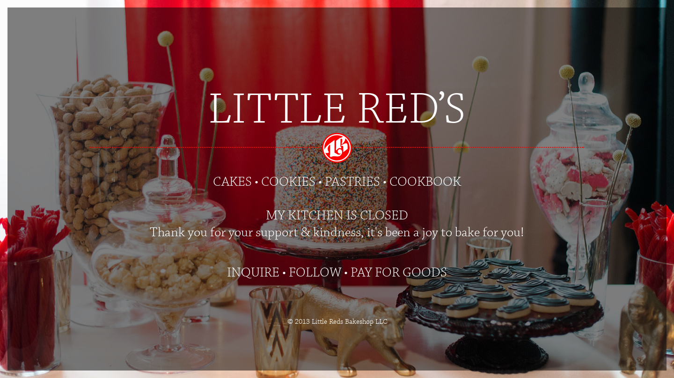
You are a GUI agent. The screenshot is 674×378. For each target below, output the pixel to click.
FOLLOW (315, 273)
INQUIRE (253, 273)
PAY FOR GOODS (399, 273)
